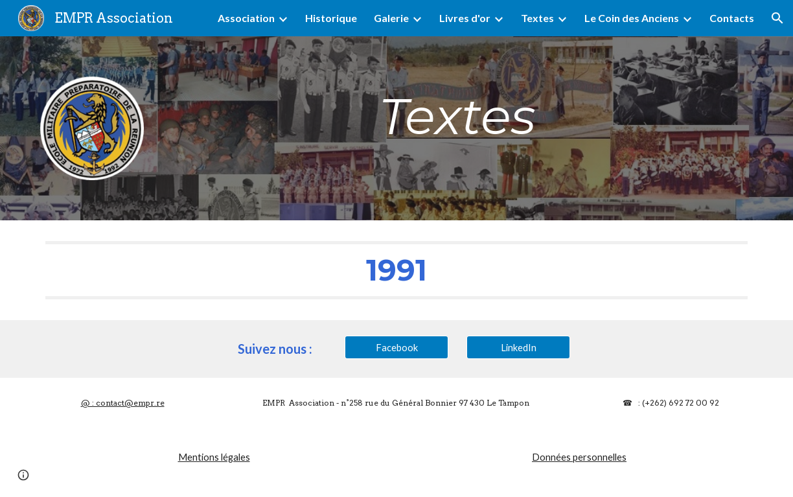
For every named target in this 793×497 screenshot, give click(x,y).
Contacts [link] (731, 18)
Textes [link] (537, 18)
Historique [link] (331, 18)
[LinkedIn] (518, 347)
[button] (777, 18)
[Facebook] (396, 347)
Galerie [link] (391, 18)
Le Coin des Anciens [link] (631, 18)
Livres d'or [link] (464, 18)
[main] (457, 116)
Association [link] (246, 18)
